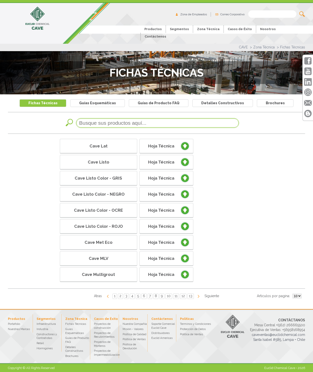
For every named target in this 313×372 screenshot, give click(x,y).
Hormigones (45, 348)
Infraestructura (46, 324)
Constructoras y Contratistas (47, 336)
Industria (42, 329)
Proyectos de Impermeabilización (107, 352)
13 (190, 296)
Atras (98, 296)
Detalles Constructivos (222, 103)
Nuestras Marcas (19, 329)
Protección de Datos (193, 329)
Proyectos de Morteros (102, 344)
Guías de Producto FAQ (158, 103)
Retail (40, 343)
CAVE (243, 47)
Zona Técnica (264, 47)
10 (169, 296)
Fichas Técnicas (292, 47)
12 (183, 296)
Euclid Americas (162, 338)
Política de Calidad (134, 334)
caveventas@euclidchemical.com (278, 335)
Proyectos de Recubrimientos (104, 335)
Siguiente (211, 296)
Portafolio (14, 324)
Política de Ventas (134, 339)
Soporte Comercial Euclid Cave (163, 326)
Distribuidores (160, 333)
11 (176, 296)
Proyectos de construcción (102, 326)
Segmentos (179, 29)
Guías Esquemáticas (97, 103)
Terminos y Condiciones (195, 324)
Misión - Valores (133, 329)
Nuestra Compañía (135, 324)
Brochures (275, 103)
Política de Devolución (130, 346)
